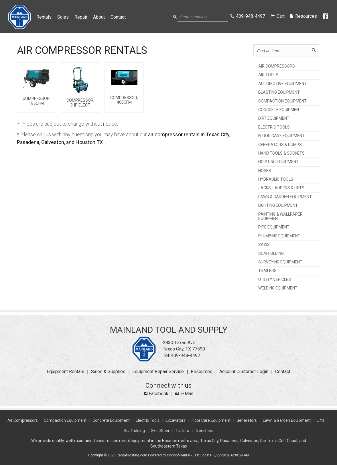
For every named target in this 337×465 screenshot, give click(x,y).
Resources (201, 371)
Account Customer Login (243, 371)
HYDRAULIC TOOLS (275, 179)
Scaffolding (134, 430)
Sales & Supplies (108, 371)
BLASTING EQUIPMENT (279, 92)
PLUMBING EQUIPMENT (279, 236)
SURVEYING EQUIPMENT (280, 262)
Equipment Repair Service (158, 371)
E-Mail (184, 393)
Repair (81, 17)
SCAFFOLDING (271, 253)
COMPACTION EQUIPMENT (282, 101)
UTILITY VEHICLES (274, 279)
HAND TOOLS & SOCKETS (281, 153)
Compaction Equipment (65, 420)
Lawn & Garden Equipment (287, 420)
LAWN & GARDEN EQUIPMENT (285, 197)
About (99, 17)
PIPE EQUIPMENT (273, 227)
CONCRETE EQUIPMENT (279, 110)
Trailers (182, 430)
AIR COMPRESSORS (276, 66)
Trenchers (204, 430)
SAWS (264, 245)
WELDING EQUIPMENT (277, 288)
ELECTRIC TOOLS (274, 127)
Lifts (321, 420)
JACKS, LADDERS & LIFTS (281, 188)
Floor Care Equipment (211, 420)
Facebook (156, 393)
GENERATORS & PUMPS (280, 145)
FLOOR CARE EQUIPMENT (281, 136)
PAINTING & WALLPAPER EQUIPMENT (280, 216)
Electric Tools (147, 420)
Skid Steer (160, 430)
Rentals (44, 17)
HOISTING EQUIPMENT (278, 162)
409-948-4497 (185, 355)
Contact (118, 17)
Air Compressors (22, 420)
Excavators (175, 420)
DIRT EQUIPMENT (273, 118)
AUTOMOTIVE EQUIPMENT (282, 84)
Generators (247, 420)
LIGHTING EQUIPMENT (278, 205)
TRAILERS (267, 271)
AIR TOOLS (268, 75)
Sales (63, 17)
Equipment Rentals (65, 371)
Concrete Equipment (111, 420)
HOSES (264, 171)
